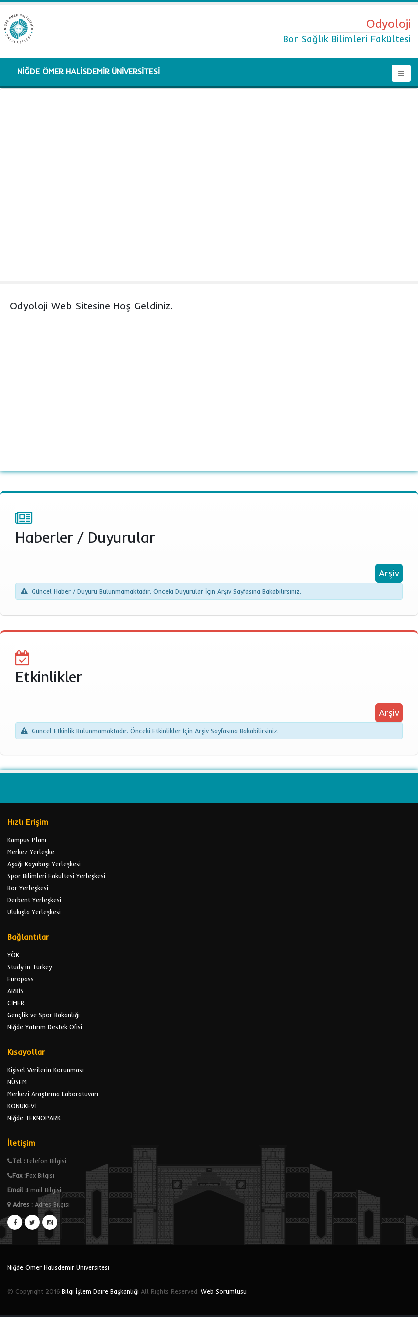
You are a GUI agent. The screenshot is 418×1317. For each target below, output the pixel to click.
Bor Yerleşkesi (27, 888)
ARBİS (15, 991)
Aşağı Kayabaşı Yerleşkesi (44, 864)
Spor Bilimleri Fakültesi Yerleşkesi (56, 876)
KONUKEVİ (21, 1106)
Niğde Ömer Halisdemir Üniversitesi (58, 1267)
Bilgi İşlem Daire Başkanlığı (100, 1291)
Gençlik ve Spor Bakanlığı (43, 1015)
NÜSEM (17, 1082)
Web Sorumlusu (224, 1291)
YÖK (13, 955)
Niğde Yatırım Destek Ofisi (44, 1027)
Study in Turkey (29, 967)
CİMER (16, 1003)
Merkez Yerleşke (30, 852)
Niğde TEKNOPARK (34, 1118)
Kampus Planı (26, 840)
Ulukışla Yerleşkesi (34, 912)
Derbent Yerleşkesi (34, 900)
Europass (20, 979)
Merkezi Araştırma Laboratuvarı (52, 1094)
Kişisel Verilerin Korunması (45, 1070)
